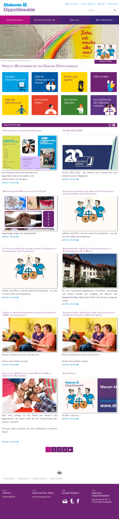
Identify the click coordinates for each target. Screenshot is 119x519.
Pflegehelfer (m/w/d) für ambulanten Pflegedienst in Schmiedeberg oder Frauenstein (88, 192)
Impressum (23, 478)
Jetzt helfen (56, 478)
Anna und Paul (72, 3)
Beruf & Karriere (104, 19)
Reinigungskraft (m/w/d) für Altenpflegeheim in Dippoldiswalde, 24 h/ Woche (87, 249)
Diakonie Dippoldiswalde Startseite (15, 61)
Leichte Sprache (88, 3)
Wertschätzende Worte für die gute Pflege (24, 191)
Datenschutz (40, 478)
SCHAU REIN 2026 (73, 130)
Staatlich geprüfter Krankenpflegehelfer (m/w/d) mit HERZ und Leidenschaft (29, 313)
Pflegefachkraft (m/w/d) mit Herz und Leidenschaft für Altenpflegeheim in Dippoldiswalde (89, 313)
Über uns (74, 19)
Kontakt (101, 3)
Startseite (9, 478)
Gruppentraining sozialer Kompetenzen (22, 130)
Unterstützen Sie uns (44, 19)
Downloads (112, 3)
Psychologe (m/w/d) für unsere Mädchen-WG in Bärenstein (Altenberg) (27, 374)
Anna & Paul (105, 53)
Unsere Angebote (15, 19)
